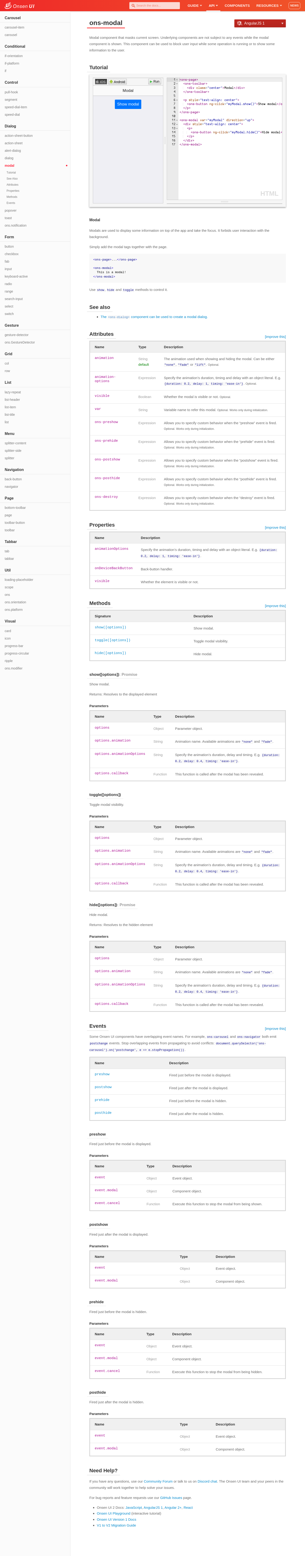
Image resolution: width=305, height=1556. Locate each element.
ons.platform (14, 610)
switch (9, 314)
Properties (13, 190)
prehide (102, 1093)
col (7, 363)
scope (9, 587)
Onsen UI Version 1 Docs (116, 1513)
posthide (103, 1106)
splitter (9, 458)
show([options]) (110, 625)
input (8, 269)
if (5, 71)
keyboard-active (16, 276)
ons (7, 595)
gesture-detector (17, 335)
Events (11, 203)
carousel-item (14, 27)
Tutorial (11, 172)
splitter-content (15, 443)
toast (8, 218)
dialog (9, 158)
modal (9, 165)
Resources (269, 5)
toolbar (10, 530)
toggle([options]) (113, 638)
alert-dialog (13, 150)
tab (7, 551)
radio (8, 284)
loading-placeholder (19, 580)
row (7, 371)
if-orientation (14, 56)
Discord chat (207, 1475)
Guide (195, 5)
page (8, 515)
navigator (11, 487)
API (213, 5)
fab (7, 261)
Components (237, 5)
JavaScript (134, 1501)
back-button (13, 479)
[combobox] (154, 5)
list (7, 422)
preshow (102, 1067)
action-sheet (13, 143)
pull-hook (11, 92)
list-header (12, 400)
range (9, 291)
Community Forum (158, 1475)
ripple (9, 661)
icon (8, 638)
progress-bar (14, 646)
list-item (10, 407)
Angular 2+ (173, 1501)
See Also (12, 178)
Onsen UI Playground (113, 1507)
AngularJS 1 (153, 1501)
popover (11, 210)
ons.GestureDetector (20, 342)
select (9, 306)
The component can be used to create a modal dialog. (154, 316)
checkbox (11, 254)
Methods (12, 197)
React (188, 1501)
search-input (14, 299)
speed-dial (12, 114)
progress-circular (17, 653)
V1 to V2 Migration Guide (116, 1519)
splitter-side (13, 450)
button (9, 246)
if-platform (12, 63)
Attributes (12, 184)
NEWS (294, 5)
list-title (10, 414)
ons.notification (15, 225)
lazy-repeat (13, 392)
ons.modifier (13, 668)
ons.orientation (15, 602)
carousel (11, 35)
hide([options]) (110, 651)
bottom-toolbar (15, 508)
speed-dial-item (16, 107)
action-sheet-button (19, 136)
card (8, 631)
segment (11, 99)
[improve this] (275, 336)
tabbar (9, 559)
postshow (103, 1080)
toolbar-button (15, 523)
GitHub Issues (171, 1491)
